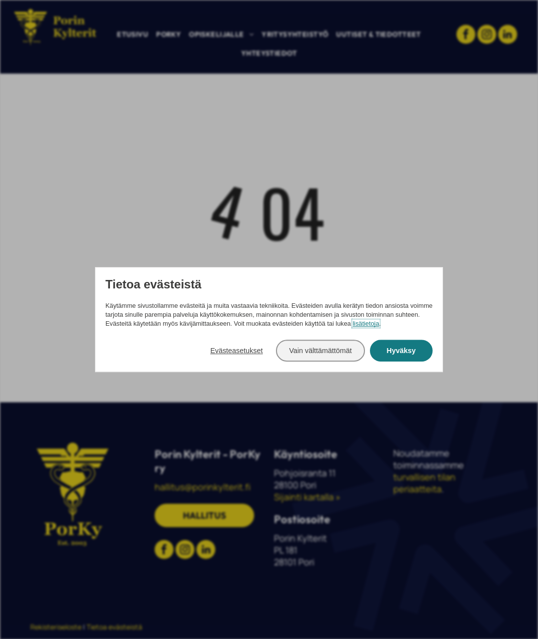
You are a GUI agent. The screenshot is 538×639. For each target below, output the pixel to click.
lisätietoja (366, 323)
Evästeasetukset (236, 351)
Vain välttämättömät (320, 351)
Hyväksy (401, 351)
